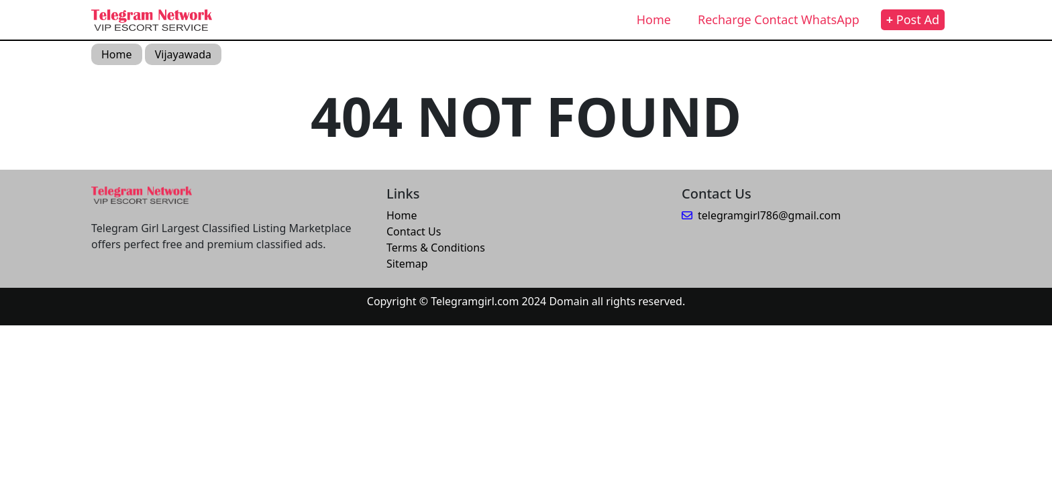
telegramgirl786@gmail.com (761, 215)
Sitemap (407, 263)
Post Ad (912, 19)
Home (654, 19)
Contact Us (413, 231)
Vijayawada (183, 54)
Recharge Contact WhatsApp (778, 19)
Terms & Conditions (435, 247)
